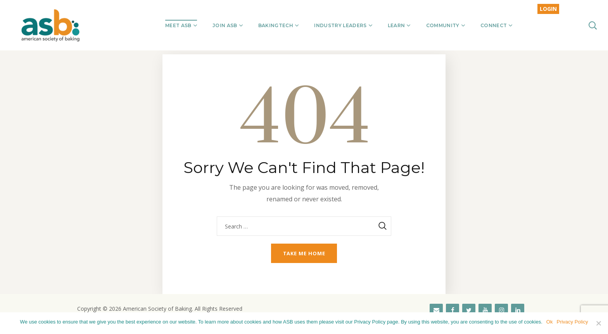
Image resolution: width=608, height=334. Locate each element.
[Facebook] (452, 310)
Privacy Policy (572, 322)
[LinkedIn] (517, 310)
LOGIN (548, 8)
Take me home (304, 253)
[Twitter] (468, 310)
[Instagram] (501, 310)
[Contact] (436, 310)
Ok (549, 322)
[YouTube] (485, 310)
